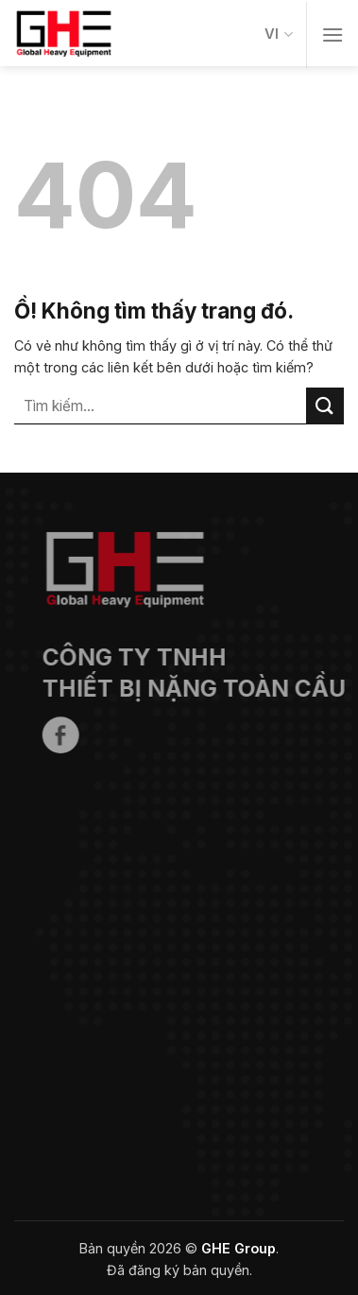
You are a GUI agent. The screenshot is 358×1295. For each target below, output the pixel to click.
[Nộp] (325, 406)
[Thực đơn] (332, 34)
